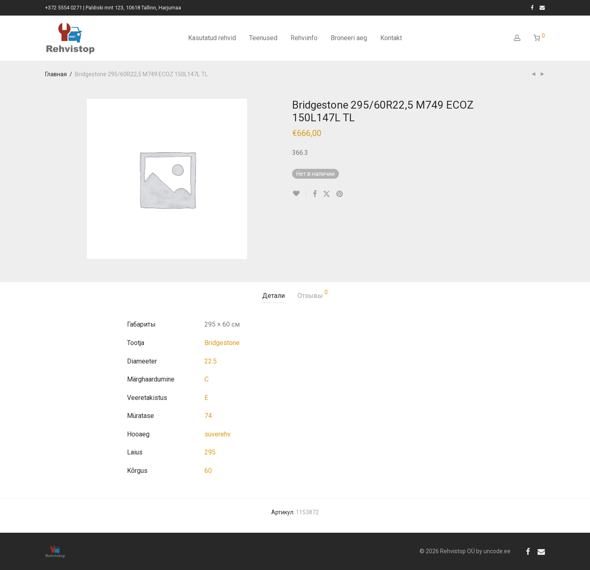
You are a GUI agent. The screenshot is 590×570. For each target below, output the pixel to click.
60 (208, 471)
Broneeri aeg (349, 38)
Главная (56, 74)
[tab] (273, 296)
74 (208, 416)
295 (210, 452)
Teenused (263, 38)
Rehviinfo (304, 38)
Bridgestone (222, 343)
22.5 (210, 361)
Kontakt (391, 38)
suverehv (217, 434)
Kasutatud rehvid (212, 38)
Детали (273, 296)
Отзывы (312, 294)
